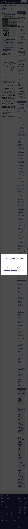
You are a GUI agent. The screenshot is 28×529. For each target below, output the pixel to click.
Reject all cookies (14, 270)
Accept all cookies (7, 270)
